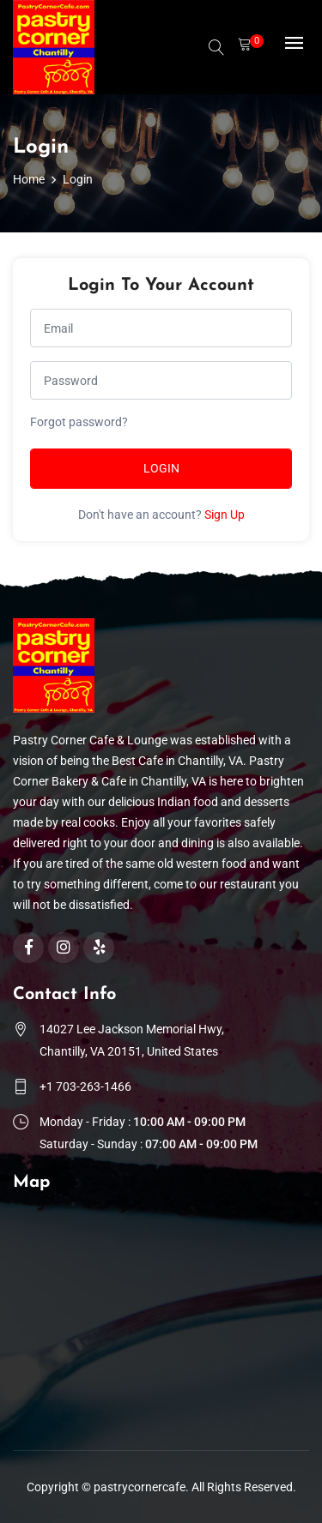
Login (161, 468)
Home (29, 179)
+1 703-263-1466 (85, 1086)
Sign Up (224, 514)
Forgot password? (79, 422)
